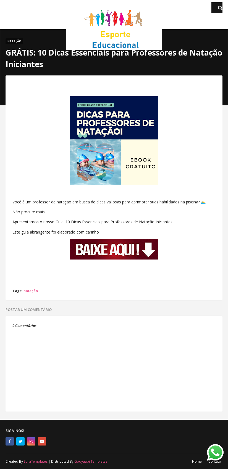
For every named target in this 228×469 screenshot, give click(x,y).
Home (197, 461)
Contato (214, 461)
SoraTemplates (36, 461)
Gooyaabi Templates (90, 461)
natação (30, 290)
